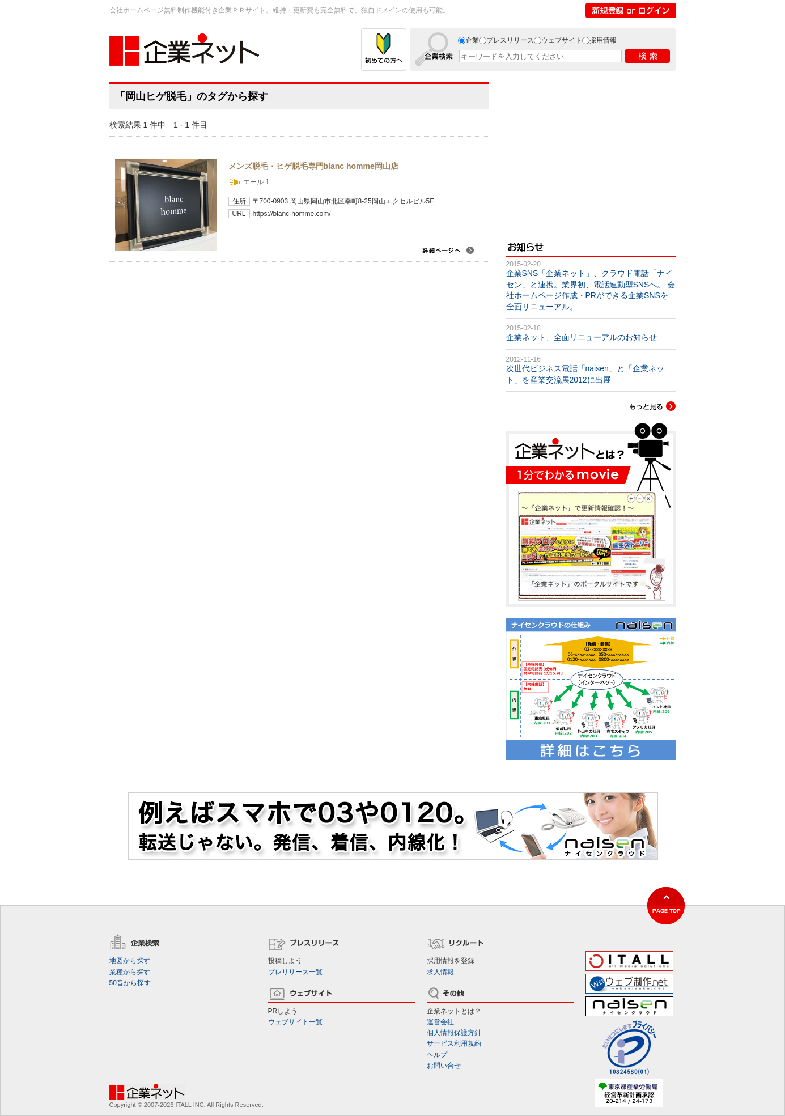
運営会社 (440, 1022)
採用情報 (603, 40)
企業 (472, 40)
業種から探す (129, 972)
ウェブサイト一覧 (295, 1022)
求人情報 (440, 972)
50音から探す (130, 983)
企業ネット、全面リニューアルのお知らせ (581, 337)
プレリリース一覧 (295, 972)
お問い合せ (444, 1066)
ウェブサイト (561, 40)
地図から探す (129, 961)
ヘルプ (437, 1055)
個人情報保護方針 (454, 1033)
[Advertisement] (591, 153)
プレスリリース (510, 40)
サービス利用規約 (454, 1043)
